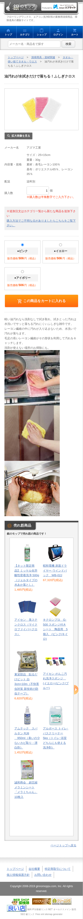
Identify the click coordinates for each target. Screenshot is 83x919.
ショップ (41, 34)
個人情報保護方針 (18, 874)
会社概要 (34, 869)
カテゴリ (25, 34)
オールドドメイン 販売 (64, 909)
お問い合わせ (43, 874)
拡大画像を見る (21, 135)
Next (76, 690)
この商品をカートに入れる (44, 301)
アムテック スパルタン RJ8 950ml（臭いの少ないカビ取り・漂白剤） (27, 738)
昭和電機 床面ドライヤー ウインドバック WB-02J (55, 570)
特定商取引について (58, 869)
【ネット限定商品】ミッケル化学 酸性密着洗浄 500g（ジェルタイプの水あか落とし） (26, 575)
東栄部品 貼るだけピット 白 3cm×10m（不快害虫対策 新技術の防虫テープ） (26, 684)
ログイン (58, 34)
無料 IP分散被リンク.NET (40, 909)
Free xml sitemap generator (48, 914)
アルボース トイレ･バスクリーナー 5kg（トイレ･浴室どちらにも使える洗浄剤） (55, 738)
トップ (8, 34)
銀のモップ (22, 6)
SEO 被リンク (28, 914)
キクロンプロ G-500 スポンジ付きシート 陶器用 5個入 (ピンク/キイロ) (55, 629)
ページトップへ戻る (63, 845)
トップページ (16, 57)
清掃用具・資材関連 (43, 57)
